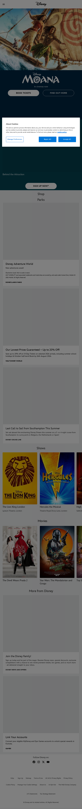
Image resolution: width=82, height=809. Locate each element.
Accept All (67, 139)
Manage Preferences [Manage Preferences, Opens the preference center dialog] (14, 139)
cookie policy (62, 132)
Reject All (47, 139)
